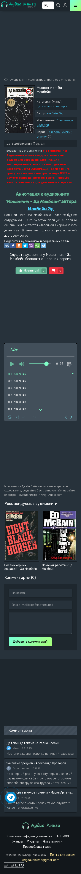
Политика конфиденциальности (29, 836)
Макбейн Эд (54, 113)
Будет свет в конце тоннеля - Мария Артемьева (40, 792)
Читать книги (52, 841)
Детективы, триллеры (52, 106)
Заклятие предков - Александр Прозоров (36, 763)
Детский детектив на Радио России (32, 743)
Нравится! (32, 270)
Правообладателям (37, 847)
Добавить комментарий (30, 641)
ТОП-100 (63, 836)
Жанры (17, 841)
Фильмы (33, 841)
